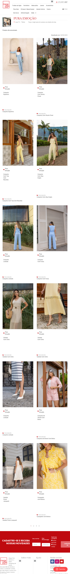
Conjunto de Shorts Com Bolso (41, 417)
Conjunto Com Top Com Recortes (12, 201)
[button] (52, 1)
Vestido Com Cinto (8, 357)
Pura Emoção (25, 18)
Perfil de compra (54, 537)
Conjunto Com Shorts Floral (41, 94)
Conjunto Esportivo (8, 111)
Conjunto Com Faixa (43, 279)
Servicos (16, 13)
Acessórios (49, 5)
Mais (33, 12)
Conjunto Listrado (8, 279)
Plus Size (16, 9)
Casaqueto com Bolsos (43, 516)
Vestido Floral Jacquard (6, 499)
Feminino (26, 5)
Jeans (42, 5)
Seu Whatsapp (45, 539)
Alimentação (25, 13)
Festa (48, 9)
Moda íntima (40, 9)
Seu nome (35, 539)
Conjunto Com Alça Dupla (40, 176)
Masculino (34, 5)
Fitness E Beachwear (27, 9)
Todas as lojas (16, 5)
